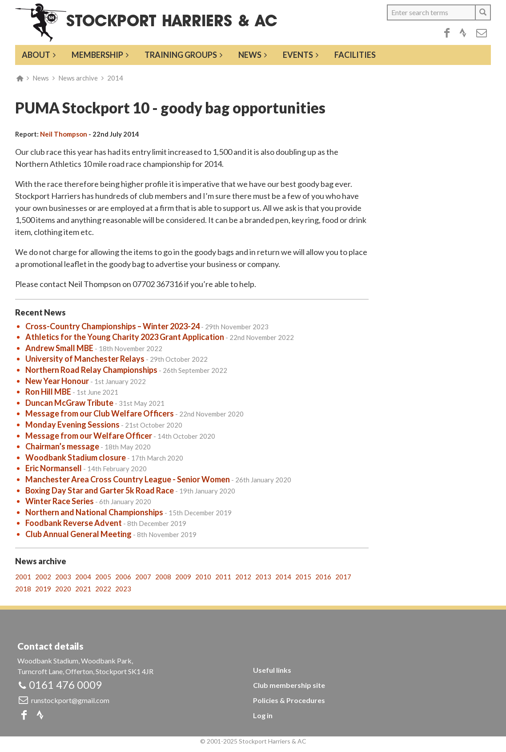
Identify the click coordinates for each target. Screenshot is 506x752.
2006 (123, 577)
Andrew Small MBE (59, 348)
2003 (63, 577)
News (249, 55)
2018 (23, 589)
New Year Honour (57, 381)
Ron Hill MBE (48, 391)
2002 (43, 577)
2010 (203, 577)
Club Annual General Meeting (78, 534)
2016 (323, 577)
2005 (103, 577)
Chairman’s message (62, 446)
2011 (223, 577)
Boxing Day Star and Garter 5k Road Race (99, 490)
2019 (43, 589)
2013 (263, 577)
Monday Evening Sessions (72, 424)
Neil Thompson (63, 134)
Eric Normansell (53, 468)
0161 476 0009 (65, 684)
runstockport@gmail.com (70, 700)
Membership (97, 55)
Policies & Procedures (289, 700)
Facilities (355, 55)
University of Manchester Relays (85, 359)
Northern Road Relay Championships (91, 370)
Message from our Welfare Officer (88, 436)
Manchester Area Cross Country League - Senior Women (127, 479)
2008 (163, 577)
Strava (463, 33)
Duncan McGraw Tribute (69, 403)
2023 (123, 589)
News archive (78, 78)
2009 (183, 577)
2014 (115, 78)
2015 (303, 577)
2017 (343, 577)
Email (481, 33)
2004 (83, 577)
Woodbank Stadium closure (75, 457)
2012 (243, 577)
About (36, 55)
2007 (143, 577)
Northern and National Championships (94, 512)
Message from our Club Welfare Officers (99, 413)
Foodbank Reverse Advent (73, 523)
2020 (63, 589)
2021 (83, 589)
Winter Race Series (59, 501)
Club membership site (289, 685)
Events (298, 55)
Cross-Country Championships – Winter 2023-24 (112, 326)
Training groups (181, 55)
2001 (23, 577)
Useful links (272, 670)
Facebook (447, 33)
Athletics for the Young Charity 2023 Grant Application (124, 337)
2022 (103, 589)
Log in (263, 715)
